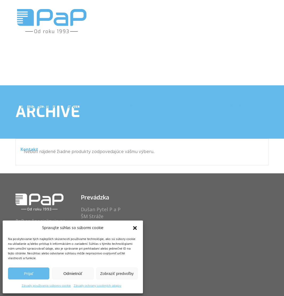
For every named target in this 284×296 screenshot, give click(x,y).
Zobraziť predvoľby (117, 273)
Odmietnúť (72, 273)
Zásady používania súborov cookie (46, 286)
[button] (135, 228)
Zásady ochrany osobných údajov (97, 286)
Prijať (29, 273)
